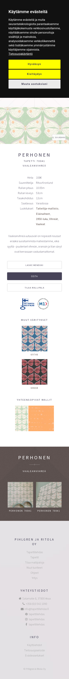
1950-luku (42, 219)
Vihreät (53, 219)
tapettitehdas (37, 614)
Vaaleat (40, 224)
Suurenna (60, 138)
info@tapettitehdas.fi (36, 609)
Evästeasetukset (34, 655)
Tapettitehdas (34, 552)
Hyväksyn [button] (34, 64)
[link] (21, 54)
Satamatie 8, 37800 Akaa (36, 598)
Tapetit (34, 557)
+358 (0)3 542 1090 (36, 604)
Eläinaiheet (43, 214)
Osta (34, 276)
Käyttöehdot (34, 645)
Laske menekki (34, 265)
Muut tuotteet (34, 567)
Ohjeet (34, 572)
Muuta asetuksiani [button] (34, 84)
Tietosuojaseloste (34, 650)
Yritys (34, 578)
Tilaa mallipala (34, 287)
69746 (34, 354)
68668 (34, 387)
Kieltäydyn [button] (34, 74)
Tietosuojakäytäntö (21, 54)
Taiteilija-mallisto (47, 208)
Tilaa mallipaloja (34, 562)
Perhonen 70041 (20, 510)
